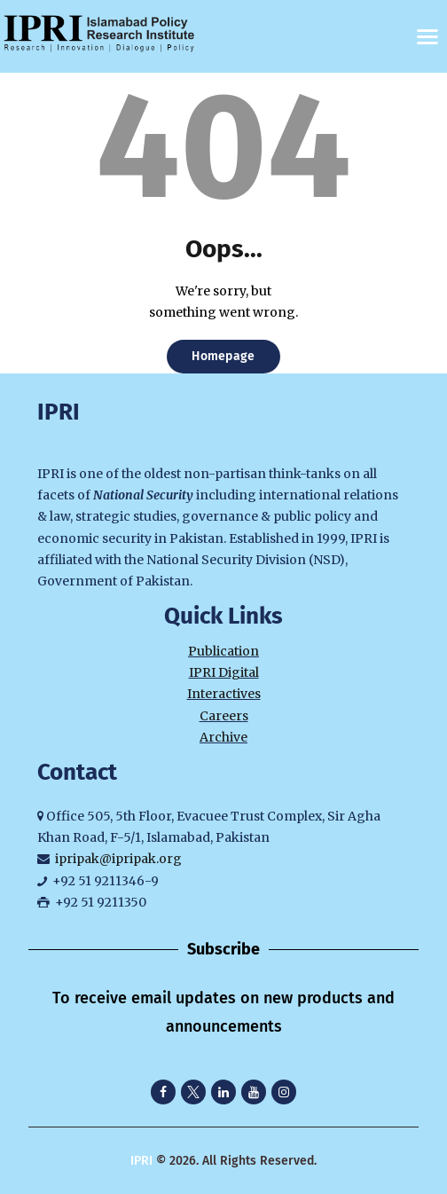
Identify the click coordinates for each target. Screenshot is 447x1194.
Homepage (223, 356)
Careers (224, 716)
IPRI (141, 1160)
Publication (223, 651)
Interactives (224, 694)
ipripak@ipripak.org (118, 859)
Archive (223, 737)
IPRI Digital (224, 672)
